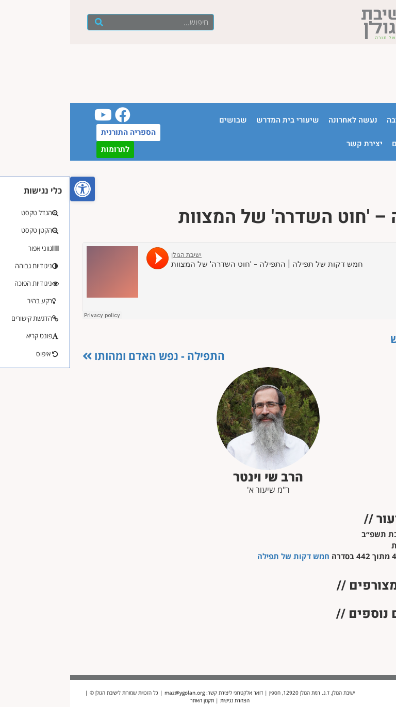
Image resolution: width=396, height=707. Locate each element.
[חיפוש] (29, 22)
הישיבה (329, 120)
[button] (12, 189)
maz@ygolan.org (114, 692)
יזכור (378, 143)
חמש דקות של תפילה (223, 556)
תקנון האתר (132, 700)
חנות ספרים (341, 143)
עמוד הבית (368, 120)
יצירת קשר (294, 143)
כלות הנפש (352, 339)
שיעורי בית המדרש (217, 120)
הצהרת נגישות (164, 700)
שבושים (163, 120)
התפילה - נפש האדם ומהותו (83, 356)
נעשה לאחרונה (282, 120)
